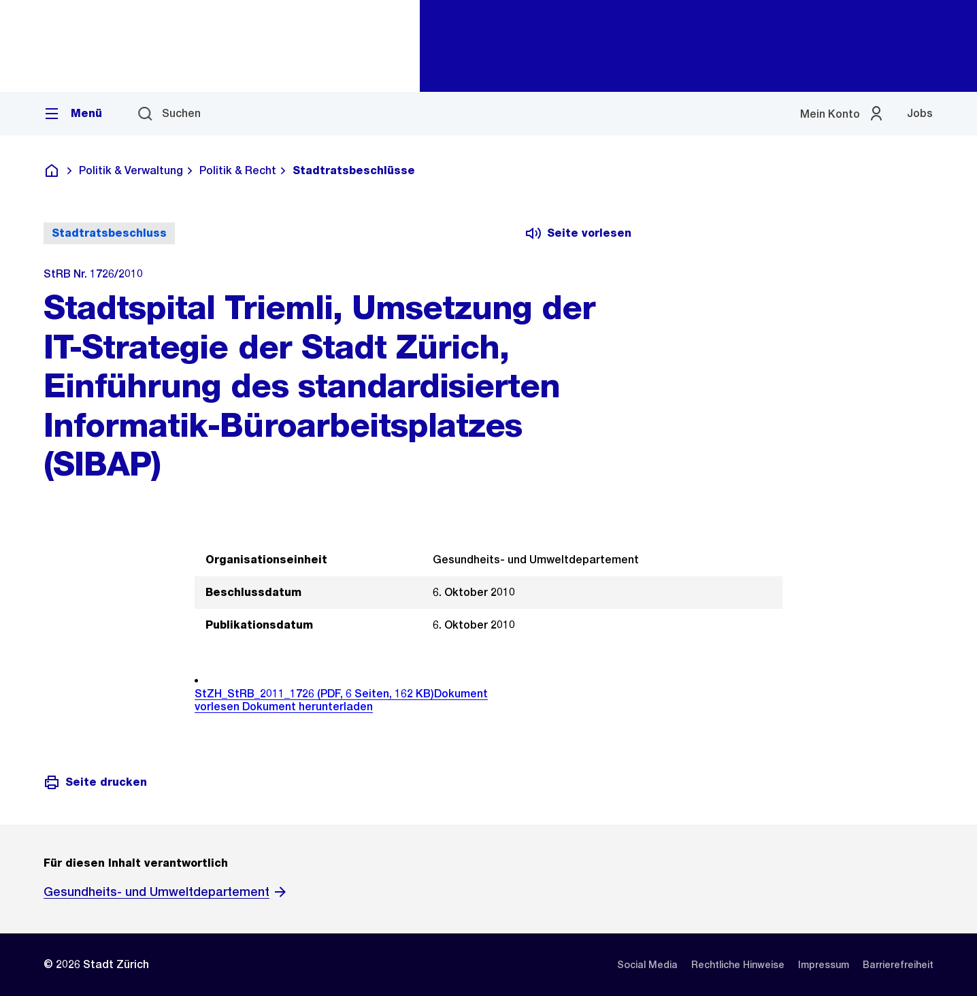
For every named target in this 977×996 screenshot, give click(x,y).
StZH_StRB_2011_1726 (314, 693)
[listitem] (647, 965)
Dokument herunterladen (307, 706)
